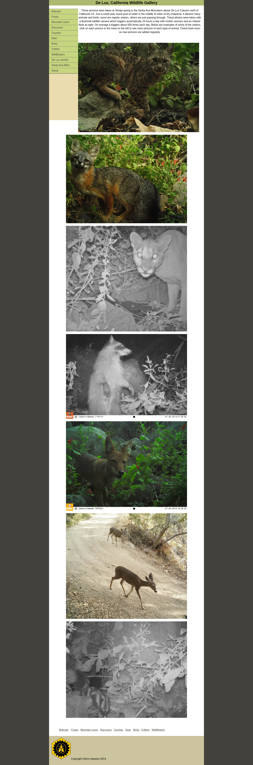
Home (54, 70)
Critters (55, 49)
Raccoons (57, 27)
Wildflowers (58, 54)
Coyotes (56, 32)
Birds (54, 43)
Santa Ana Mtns (60, 65)
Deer (54, 38)
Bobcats (56, 11)
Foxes (55, 16)
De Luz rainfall (59, 59)
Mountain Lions (60, 22)
